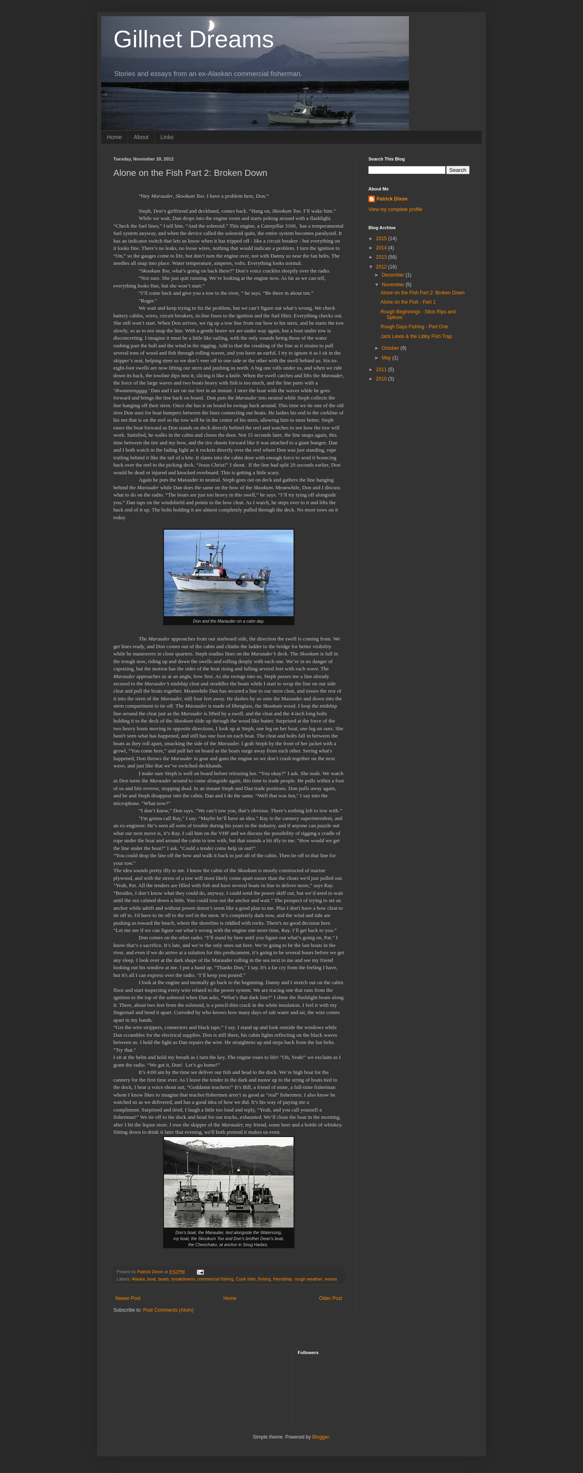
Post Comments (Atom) (168, 1310)
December (394, 275)
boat (151, 1278)
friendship (282, 1278)
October (391, 348)
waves (331, 1278)
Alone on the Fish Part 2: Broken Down (422, 293)
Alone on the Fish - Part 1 (408, 302)
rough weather (308, 1278)
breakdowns (183, 1278)
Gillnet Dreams (193, 39)
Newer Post (127, 1298)
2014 (382, 248)
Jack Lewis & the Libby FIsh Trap (416, 336)
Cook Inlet (246, 1278)
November (394, 284)
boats (163, 1278)
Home (114, 137)
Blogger (320, 1437)
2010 (382, 379)
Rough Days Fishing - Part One (414, 327)
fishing (264, 1278)
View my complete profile (395, 209)
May (387, 358)
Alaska (138, 1278)
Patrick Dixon (392, 199)
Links (167, 137)
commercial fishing (215, 1278)
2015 (382, 238)
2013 (382, 257)
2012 (382, 267)
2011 (382, 369)
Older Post (330, 1298)
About (141, 137)
